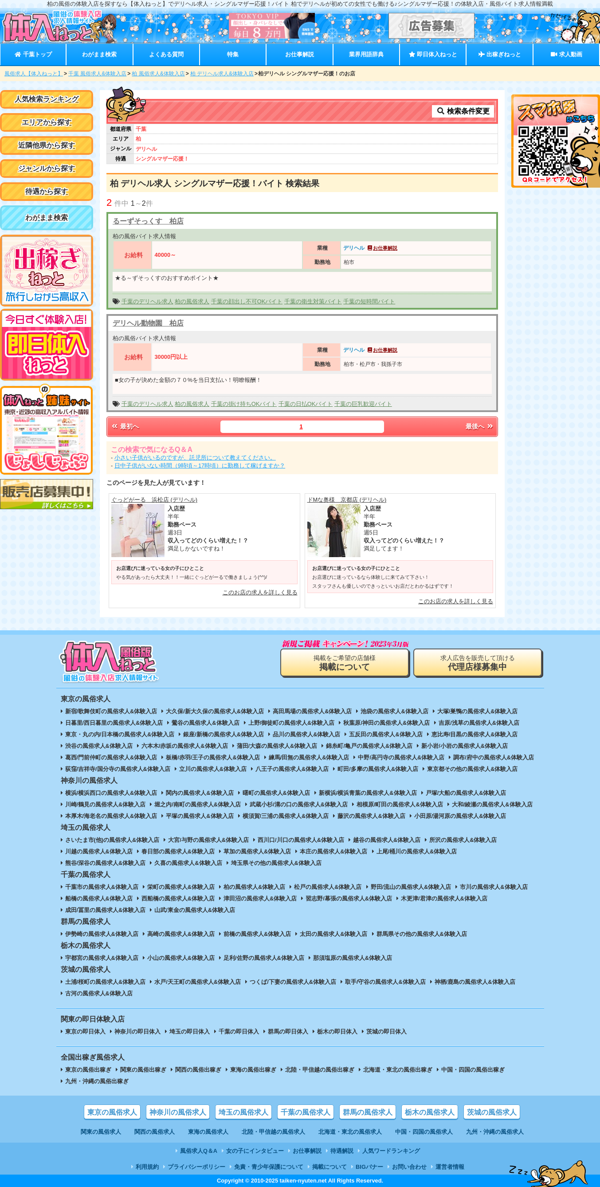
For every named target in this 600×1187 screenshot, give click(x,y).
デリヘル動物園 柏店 (148, 323)
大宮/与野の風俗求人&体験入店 (208, 840)
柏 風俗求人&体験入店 (158, 74)
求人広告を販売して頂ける (477, 663)
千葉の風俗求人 (305, 1112)
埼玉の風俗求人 (243, 1112)
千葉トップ (33, 54)
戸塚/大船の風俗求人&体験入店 (466, 793)
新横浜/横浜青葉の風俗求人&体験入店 (368, 793)
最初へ (124, 426)
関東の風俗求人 (101, 1131)
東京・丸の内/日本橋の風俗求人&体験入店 (120, 734)
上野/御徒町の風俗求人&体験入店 (291, 722)
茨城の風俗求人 (492, 1112)
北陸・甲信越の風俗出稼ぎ (319, 1069)
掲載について (329, 1166)
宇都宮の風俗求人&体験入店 (101, 958)
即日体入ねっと (433, 54)
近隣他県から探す (46, 145)
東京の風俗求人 (112, 1112)
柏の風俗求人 (192, 301)
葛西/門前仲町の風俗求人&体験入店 (111, 757)
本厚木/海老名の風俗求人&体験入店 (111, 816)
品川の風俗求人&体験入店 (306, 734)
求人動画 (566, 54)
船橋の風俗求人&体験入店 (99, 898)
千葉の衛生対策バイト (313, 301)
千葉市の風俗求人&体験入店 (101, 887)
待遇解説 (341, 1151)
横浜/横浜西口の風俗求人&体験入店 (111, 793)
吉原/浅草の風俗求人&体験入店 (479, 722)
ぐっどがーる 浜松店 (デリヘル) (154, 499)
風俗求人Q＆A (198, 1151)
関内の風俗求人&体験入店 (199, 793)
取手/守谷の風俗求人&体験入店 (385, 982)
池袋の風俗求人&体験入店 (394, 711)
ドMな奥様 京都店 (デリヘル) (347, 499)
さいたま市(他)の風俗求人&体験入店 (112, 840)
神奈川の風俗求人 (177, 1112)
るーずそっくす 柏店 (148, 221)
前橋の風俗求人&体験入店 (257, 934)
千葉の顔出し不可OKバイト (247, 301)
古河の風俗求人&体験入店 (99, 993)
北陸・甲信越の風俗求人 (273, 1131)
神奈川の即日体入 (137, 1031)
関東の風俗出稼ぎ (143, 1069)
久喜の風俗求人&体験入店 (188, 863)
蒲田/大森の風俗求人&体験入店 (277, 746)
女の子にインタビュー (255, 1151)
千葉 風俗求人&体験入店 (97, 74)
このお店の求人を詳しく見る (260, 592)
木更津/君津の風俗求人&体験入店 (444, 898)
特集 (233, 54)
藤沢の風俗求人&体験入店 (371, 816)
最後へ (480, 426)
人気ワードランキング (391, 1151)
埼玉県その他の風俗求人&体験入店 (276, 863)
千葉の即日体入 (239, 1031)
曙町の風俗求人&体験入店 (276, 793)
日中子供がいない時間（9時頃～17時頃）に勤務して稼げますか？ (199, 465)
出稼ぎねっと (500, 54)
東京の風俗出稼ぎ (88, 1069)
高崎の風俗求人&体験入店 (181, 934)
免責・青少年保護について (268, 1166)
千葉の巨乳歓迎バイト (363, 404)
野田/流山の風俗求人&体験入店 (411, 887)
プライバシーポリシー (196, 1166)
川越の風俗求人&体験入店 (99, 851)
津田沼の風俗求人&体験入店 (260, 898)
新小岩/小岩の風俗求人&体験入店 (464, 746)
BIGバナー (369, 1166)
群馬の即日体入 (288, 1031)
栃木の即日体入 (337, 1031)
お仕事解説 (299, 54)
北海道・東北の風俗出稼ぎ (397, 1069)
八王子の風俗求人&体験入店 (292, 769)
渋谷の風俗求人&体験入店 (99, 746)
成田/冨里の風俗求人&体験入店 (105, 910)
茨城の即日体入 (386, 1031)
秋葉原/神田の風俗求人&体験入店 (386, 722)
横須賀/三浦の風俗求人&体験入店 (286, 816)
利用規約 (147, 1166)
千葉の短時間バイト (369, 301)
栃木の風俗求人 (430, 1112)
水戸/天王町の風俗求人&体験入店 (197, 982)
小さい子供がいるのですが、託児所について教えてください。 (195, 457)
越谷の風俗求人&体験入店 (386, 840)
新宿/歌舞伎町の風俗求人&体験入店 (111, 711)
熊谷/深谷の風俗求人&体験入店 (105, 863)
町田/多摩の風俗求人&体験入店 (377, 769)
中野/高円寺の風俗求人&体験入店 (401, 757)
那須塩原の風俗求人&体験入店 (352, 958)
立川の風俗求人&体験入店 (213, 769)
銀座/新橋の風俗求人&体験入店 (223, 734)
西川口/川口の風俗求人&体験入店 (301, 840)
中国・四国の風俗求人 (424, 1131)
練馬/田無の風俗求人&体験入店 (309, 757)
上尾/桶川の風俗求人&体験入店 (416, 851)
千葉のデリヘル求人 (147, 301)
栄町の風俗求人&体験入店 (181, 887)
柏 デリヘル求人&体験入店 (222, 74)
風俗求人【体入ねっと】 (33, 74)
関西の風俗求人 (154, 1131)
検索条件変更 (463, 111)
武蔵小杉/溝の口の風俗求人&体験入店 (299, 804)
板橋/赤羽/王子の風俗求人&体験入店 (212, 757)
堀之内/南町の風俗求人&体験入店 (197, 804)
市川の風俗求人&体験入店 (493, 887)
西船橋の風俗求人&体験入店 (178, 898)
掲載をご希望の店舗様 (344, 663)
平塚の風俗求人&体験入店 (199, 816)
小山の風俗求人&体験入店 (181, 958)
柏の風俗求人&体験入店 (254, 887)
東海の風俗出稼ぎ (253, 1069)
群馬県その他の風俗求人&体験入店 (421, 934)
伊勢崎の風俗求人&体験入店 (101, 934)
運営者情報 (449, 1166)
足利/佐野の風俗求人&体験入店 (264, 958)
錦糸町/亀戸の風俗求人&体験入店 (369, 746)
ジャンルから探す (46, 168)
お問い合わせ (409, 1166)
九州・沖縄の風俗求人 (495, 1131)
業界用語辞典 (366, 54)
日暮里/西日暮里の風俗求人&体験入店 (114, 722)
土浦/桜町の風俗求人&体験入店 (105, 982)
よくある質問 (166, 54)
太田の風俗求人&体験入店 (333, 934)
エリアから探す (46, 122)
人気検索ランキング (46, 99)
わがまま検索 (99, 54)
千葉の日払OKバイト (305, 404)
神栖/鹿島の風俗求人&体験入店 (475, 982)
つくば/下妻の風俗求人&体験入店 (293, 982)
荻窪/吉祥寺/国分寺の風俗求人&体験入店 (117, 769)
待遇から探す (46, 191)
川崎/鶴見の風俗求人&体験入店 (105, 804)
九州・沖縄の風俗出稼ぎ (97, 1081)
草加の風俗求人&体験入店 (257, 851)
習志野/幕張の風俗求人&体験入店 (349, 898)
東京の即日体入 (85, 1031)
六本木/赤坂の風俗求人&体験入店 (184, 746)
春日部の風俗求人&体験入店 (178, 851)
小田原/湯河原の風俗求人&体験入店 (460, 816)
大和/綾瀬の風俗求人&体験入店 (492, 804)
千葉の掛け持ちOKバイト (244, 404)
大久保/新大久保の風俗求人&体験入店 (215, 711)
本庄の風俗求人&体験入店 (333, 851)
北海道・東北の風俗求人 (350, 1131)
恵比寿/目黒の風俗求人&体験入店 (474, 734)
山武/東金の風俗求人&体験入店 (194, 910)
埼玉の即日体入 (189, 1031)
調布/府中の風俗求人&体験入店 (493, 757)
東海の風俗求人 (208, 1131)
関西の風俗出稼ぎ (198, 1069)
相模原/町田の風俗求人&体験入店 (400, 804)
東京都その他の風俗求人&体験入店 (472, 769)
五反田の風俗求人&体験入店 (385, 734)
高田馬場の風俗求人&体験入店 (312, 711)
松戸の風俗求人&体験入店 (327, 887)
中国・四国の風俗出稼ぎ (473, 1069)
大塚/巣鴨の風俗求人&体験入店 (477, 711)
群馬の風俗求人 (367, 1112)
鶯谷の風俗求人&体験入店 (205, 722)
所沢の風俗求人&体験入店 (463, 840)
